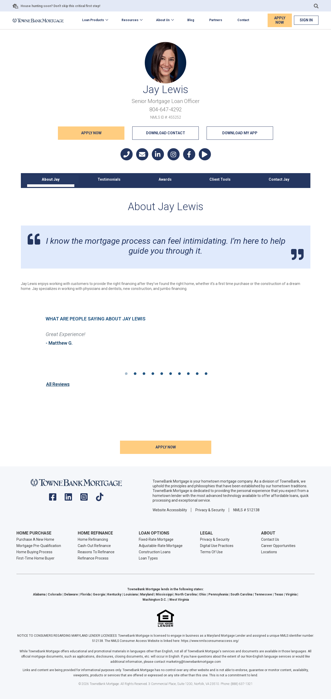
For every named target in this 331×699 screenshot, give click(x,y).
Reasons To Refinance (96, 552)
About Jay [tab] (50, 179)
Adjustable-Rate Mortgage (161, 546)
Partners (215, 20)
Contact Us (270, 539)
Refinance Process (93, 558)
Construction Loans (155, 552)
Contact (243, 20)
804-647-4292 (165, 109)
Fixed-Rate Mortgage (156, 539)
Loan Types (148, 558)
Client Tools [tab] (220, 179)
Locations (269, 552)
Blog (190, 20)
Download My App (239, 133)
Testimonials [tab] (109, 179)
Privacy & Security (210, 510)
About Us (163, 20)
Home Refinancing (93, 539)
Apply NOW (91, 133)
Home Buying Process (34, 552)
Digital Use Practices (216, 546)
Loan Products (93, 20)
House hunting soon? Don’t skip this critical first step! (60, 6)
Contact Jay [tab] (279, 179)
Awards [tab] (165, 179)
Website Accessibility (170, 510)
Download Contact (165, 133)
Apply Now (279, 20)
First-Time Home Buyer (35, 558)
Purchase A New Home (35, 539)
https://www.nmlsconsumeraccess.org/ (210, 641)
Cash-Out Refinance (94, 546)
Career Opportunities (278, 546)
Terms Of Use (211, 552)
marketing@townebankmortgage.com (193, 662)
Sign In (306, 20)
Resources (130, 20)
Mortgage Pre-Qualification (38, 546)
